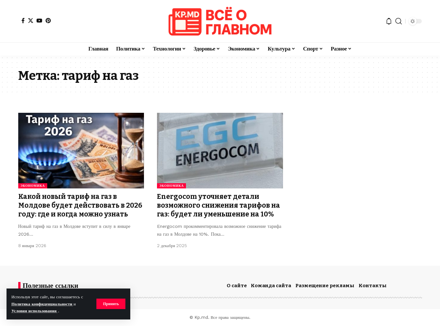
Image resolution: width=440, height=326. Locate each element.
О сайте (237, 286)
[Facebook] (23, 20)
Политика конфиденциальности (42, 304)
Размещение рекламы (324, 286)
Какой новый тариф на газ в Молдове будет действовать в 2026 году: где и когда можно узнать (80, 205)
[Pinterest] (48, 20)
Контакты (373, 286)
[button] (110, 304)
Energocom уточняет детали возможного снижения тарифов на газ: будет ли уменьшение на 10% (218, 205)
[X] (30, 20)
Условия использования (34, 310)
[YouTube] (39, 20)
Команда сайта (271, 286)
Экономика (33, 185)
